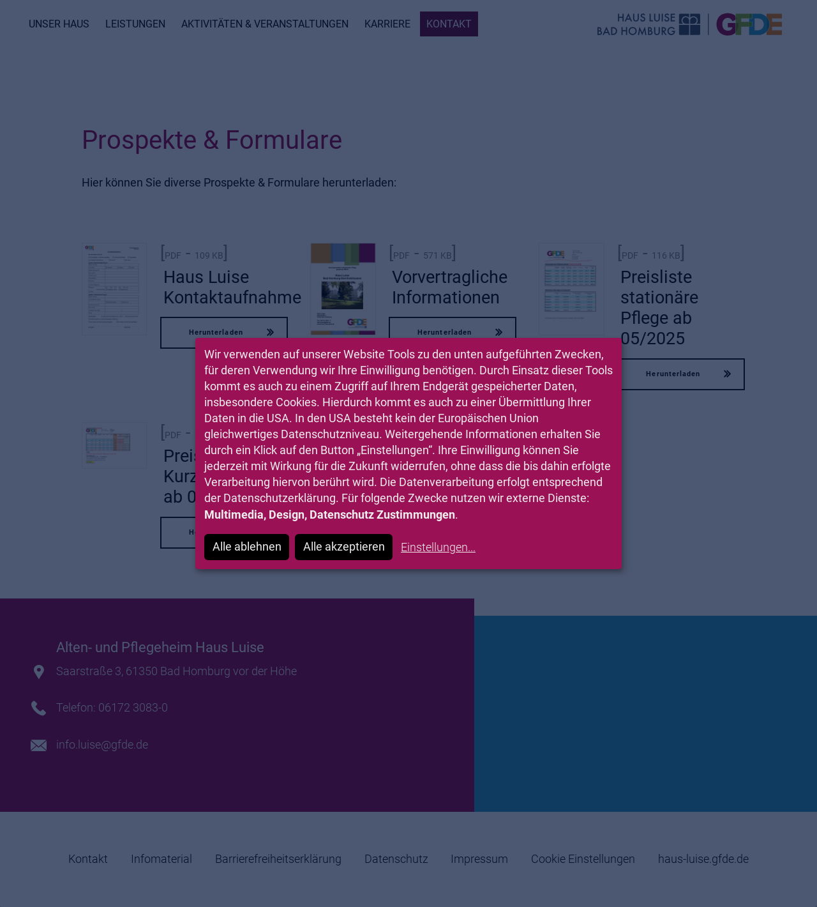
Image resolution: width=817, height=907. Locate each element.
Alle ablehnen (247, 546)
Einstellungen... (438, 547)
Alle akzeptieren (344, 546)
